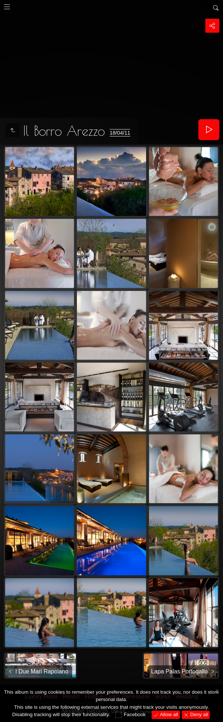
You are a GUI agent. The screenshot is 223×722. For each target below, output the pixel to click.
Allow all (168, 714)
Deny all (198, 714)
